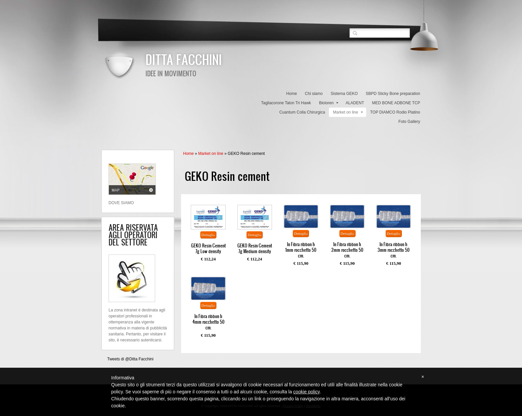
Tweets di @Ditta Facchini (130, 359)
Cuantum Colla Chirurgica (302, 112)
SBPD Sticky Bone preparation (393, 93)
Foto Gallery (409, 121)
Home (291, 93)
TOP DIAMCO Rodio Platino (395, 112)
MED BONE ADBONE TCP (396, 103)
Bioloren (328, 103)
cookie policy (306, 391)
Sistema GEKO (344, 93)
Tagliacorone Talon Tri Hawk (286, 103)
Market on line (348, 112)
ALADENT (355, 103)
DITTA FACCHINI (183, 59)
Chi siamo (314, 93)
